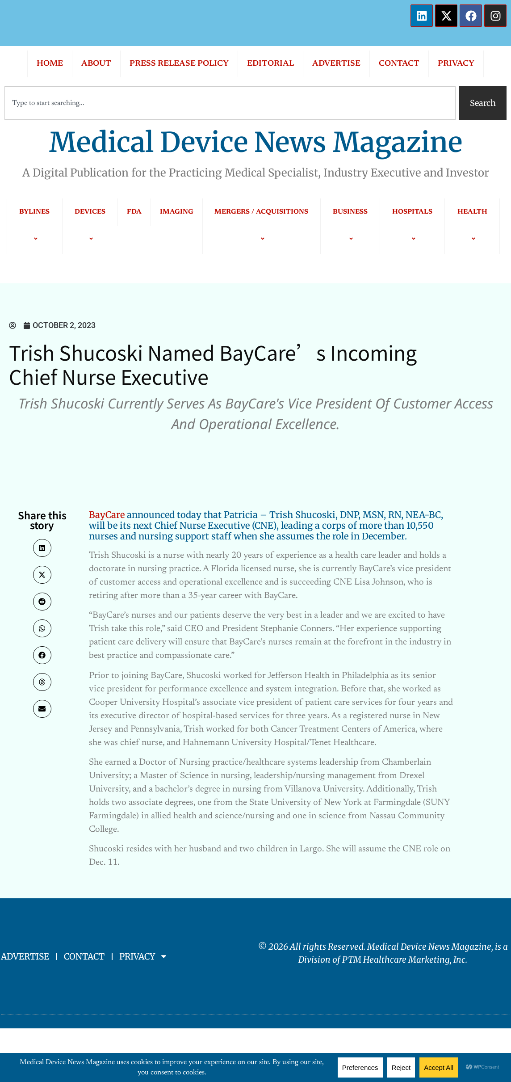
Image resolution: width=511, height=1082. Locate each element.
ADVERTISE (336, 64)
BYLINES (34, 226)
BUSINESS (350, 226)
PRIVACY (456, 64)
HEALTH (472, 226)
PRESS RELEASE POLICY (179, 64)
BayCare (107, 514)
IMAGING (176, 212)
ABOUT (96, 64)
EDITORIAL (270, 64)
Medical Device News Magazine (255, 142)
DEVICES (90, 226)
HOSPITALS (412, 226)
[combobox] (230, 103)
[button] (42, 548)
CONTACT (399, 64)
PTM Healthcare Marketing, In (401, 959)
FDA (134, 212)
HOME (50, 64)
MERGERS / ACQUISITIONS (261, 226)
